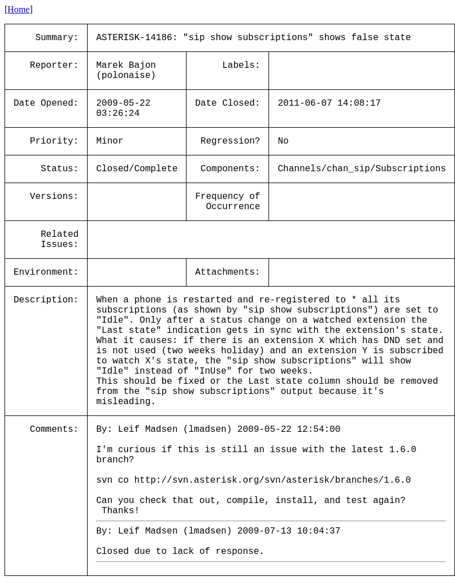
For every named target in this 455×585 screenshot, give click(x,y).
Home (18, 9)
